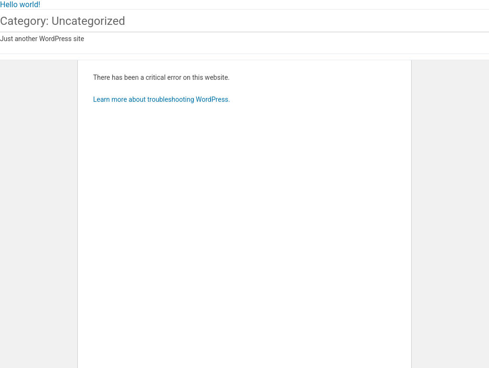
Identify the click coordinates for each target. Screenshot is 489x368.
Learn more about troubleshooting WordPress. (161, 99)
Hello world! (20, 4)
